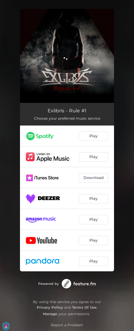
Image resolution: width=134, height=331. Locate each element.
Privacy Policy (50, 307)
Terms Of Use (84, 307)
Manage (50, 314)
